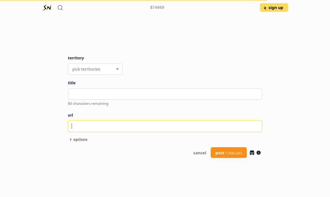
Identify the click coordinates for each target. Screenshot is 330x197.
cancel (199, 152)
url (70, 115)
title (72, 82)
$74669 (157, 7)
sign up (273, 7)
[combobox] (72, 69)
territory (76, 57)
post (228, 152)
